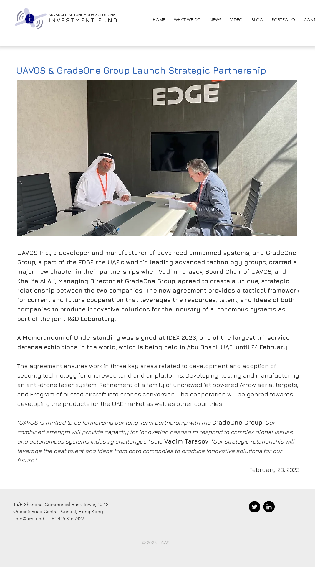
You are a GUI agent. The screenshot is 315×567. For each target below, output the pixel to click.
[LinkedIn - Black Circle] (269, 506)
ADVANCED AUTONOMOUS (72, 14)
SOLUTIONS (105, 14)
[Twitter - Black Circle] (254, 506)
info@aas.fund (29, 518)
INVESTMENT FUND (83, 20)
